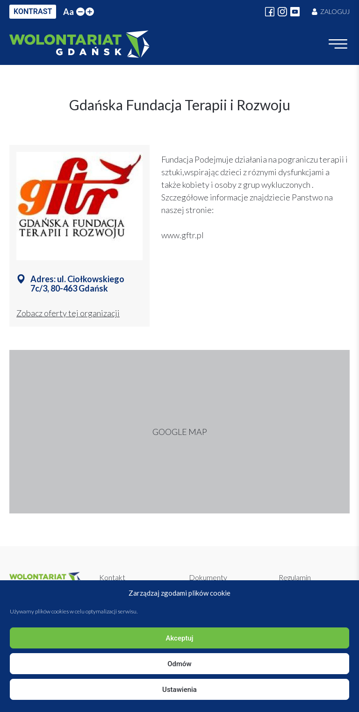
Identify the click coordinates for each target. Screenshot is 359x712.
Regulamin (295, 577)
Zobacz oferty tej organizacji (68, 313)
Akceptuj (179, 638)
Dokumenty (208, 577)
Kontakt (112, 577)
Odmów (179, 664)
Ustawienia (179, 689)
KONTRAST (33, 11)
